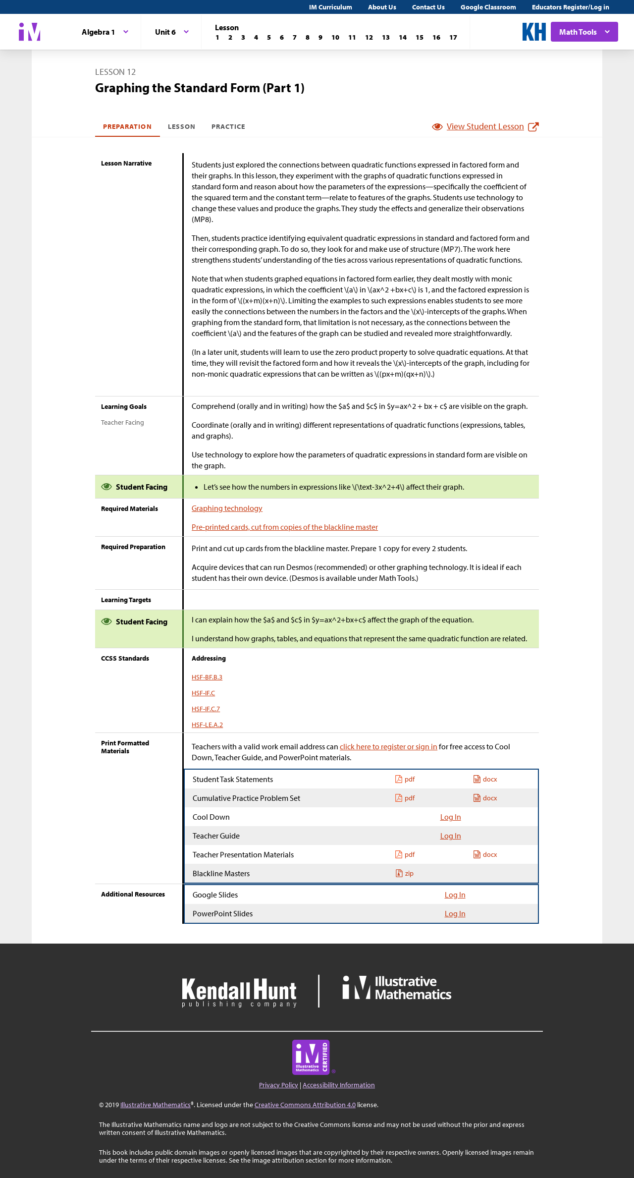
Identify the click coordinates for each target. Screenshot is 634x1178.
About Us (382, 6)
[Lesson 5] (269, 37)
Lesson (182, 126)
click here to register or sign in (388, 746)
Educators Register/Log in (570, 6)
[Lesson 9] (320, 37)
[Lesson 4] (256, 37)
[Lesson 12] (369, 37)
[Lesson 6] (281, 37)
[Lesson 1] (217, 37)
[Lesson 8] (307, 37)
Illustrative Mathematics (155, 1104)
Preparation (127, 126)
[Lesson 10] (335, 37)
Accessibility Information (339, 1084)
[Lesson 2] (230, 37)
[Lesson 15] (419, 37)
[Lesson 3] (243, 37)
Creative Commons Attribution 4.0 (305, 1104)
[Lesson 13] (385, 37)
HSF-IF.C (203, 693)
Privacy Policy (278, 1084)
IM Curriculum (330, 6)
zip (404, 873)
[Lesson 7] (294, 37)
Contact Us (428, 6)
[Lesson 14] (402, 37)
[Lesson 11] (352, 37)
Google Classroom (488, 6)
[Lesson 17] (453, 37)
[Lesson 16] (436, 37)
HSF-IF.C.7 (206, 709)
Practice (228, 126)
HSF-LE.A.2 (207, 725)
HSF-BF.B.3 (207, 677)
